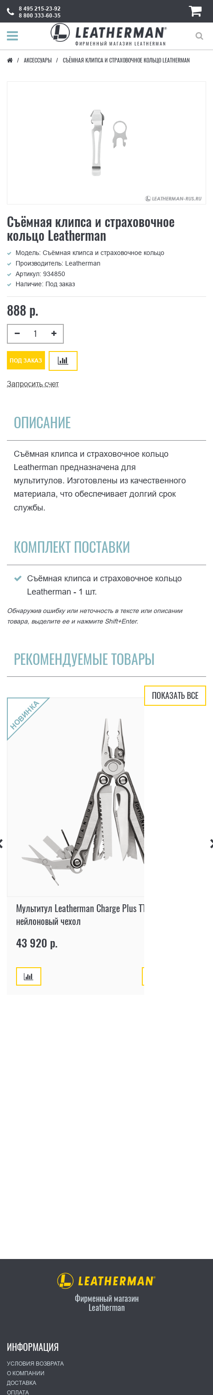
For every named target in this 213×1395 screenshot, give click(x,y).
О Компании (26, 1373)
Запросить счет (33, 384)
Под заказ (26, 360)
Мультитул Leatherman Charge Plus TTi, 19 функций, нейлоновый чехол (105, 914)
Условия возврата (35, 1364)
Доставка (21, 1383)
